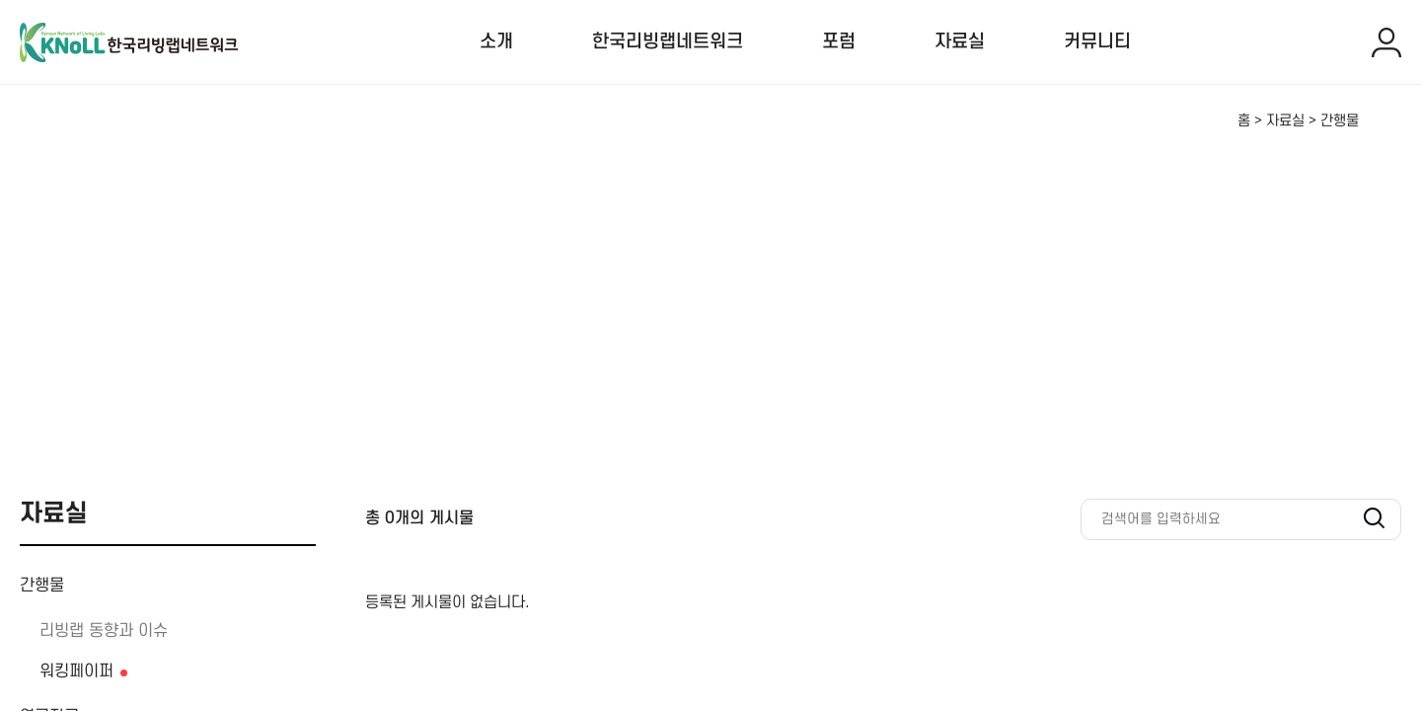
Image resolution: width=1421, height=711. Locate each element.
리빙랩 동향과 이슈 (103, 631)
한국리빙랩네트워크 (667, 42)
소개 (496, 42)
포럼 (839, 42)
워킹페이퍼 (76, 671)
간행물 (42, 585)
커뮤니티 (1097, 42)
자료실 (960, 42)
